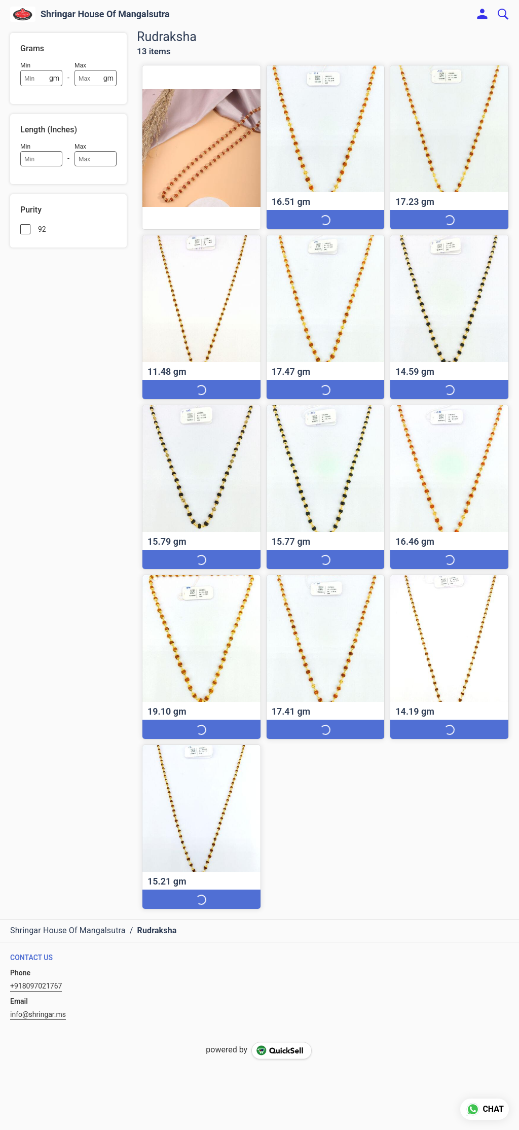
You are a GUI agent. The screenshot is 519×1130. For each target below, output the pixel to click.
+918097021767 (36, 986)
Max (80, 65)
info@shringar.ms (38, 1014)
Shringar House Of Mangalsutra (105, 14)
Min (25, 65)
